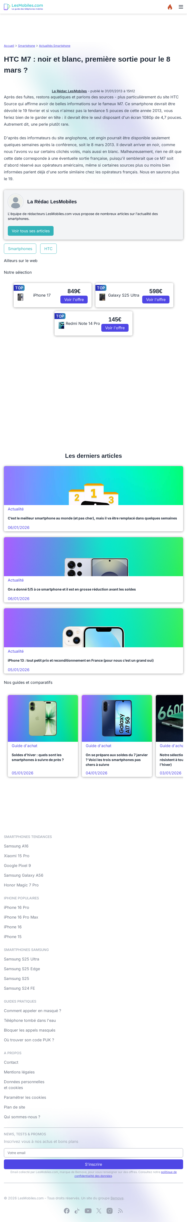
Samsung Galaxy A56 (23, 875)
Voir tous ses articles (31, 230)
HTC (48, 248)
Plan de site (14, 1107)
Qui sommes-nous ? (22, 1116)
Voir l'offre (74, 299)
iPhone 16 (13, 926)
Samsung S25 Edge (22, 968)
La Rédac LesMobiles (69, 91)
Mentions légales (19, 1072)
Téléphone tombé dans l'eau (30, 1020)
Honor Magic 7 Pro (21, 885)
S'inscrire (93, 1164)
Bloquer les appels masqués (29, 1030)
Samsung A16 (16, 846)
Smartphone (26, 45)
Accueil (9, 45)
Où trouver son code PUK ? (29, 1039)
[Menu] (181, 7)
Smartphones (20, 248)
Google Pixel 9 (17, 865)
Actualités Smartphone (54, 45)
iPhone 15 (13, 936)
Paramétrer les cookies (25, 1097)
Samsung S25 (16, 978)
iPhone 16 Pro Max (21, 917)
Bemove (117, 1198)
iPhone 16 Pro (16, 907)
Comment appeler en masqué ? (32, 1010)
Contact (11, 1062)
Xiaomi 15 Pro (16, 855)
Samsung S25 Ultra (21, 959)
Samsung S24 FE (19, 988)
